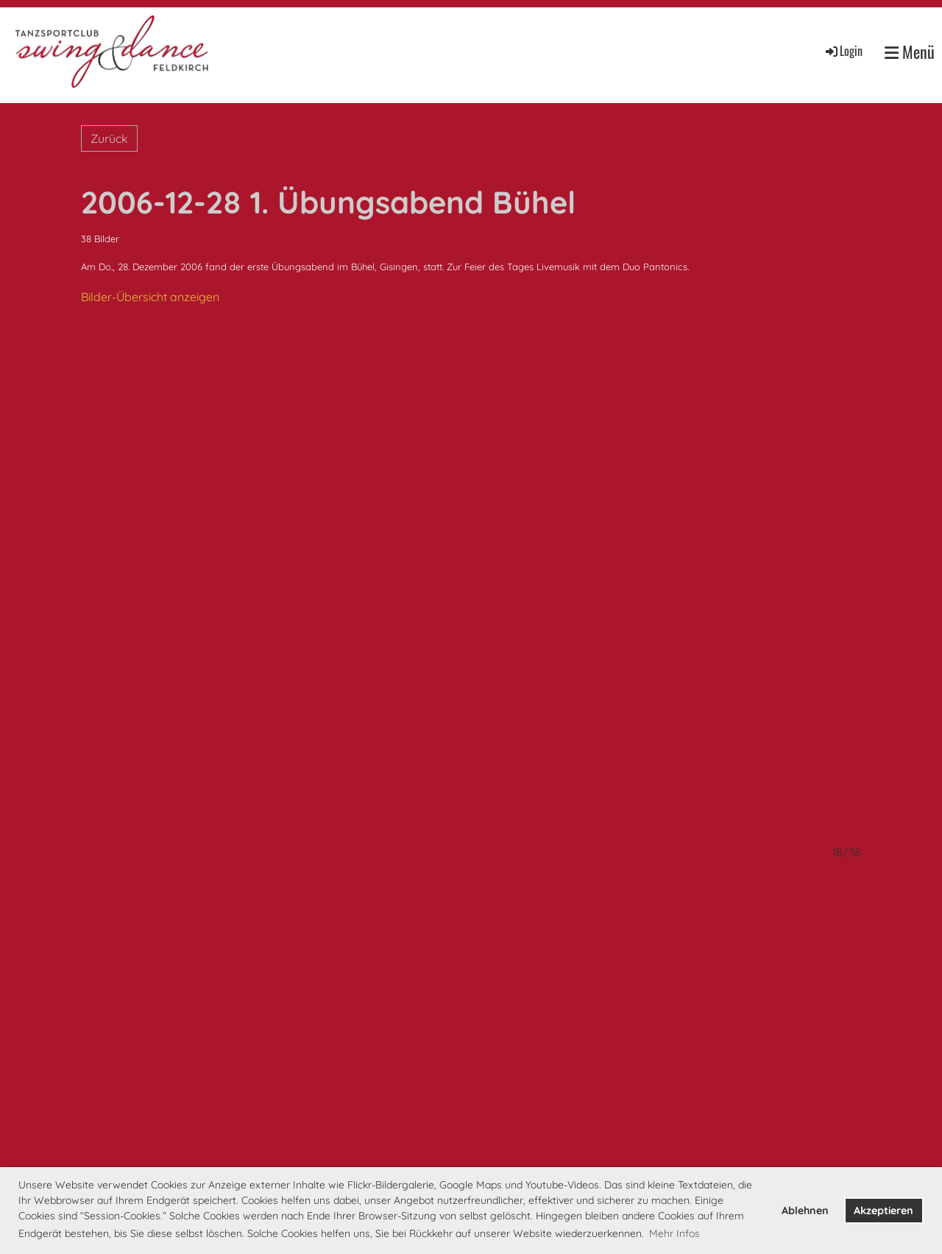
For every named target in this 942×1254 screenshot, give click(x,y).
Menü (910, 51)
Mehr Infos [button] (674, 1233)
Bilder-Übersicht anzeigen (150, 296)
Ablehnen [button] (805, 1210)
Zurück (109, 138)
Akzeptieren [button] (883, 1210)
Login (843, 51)
